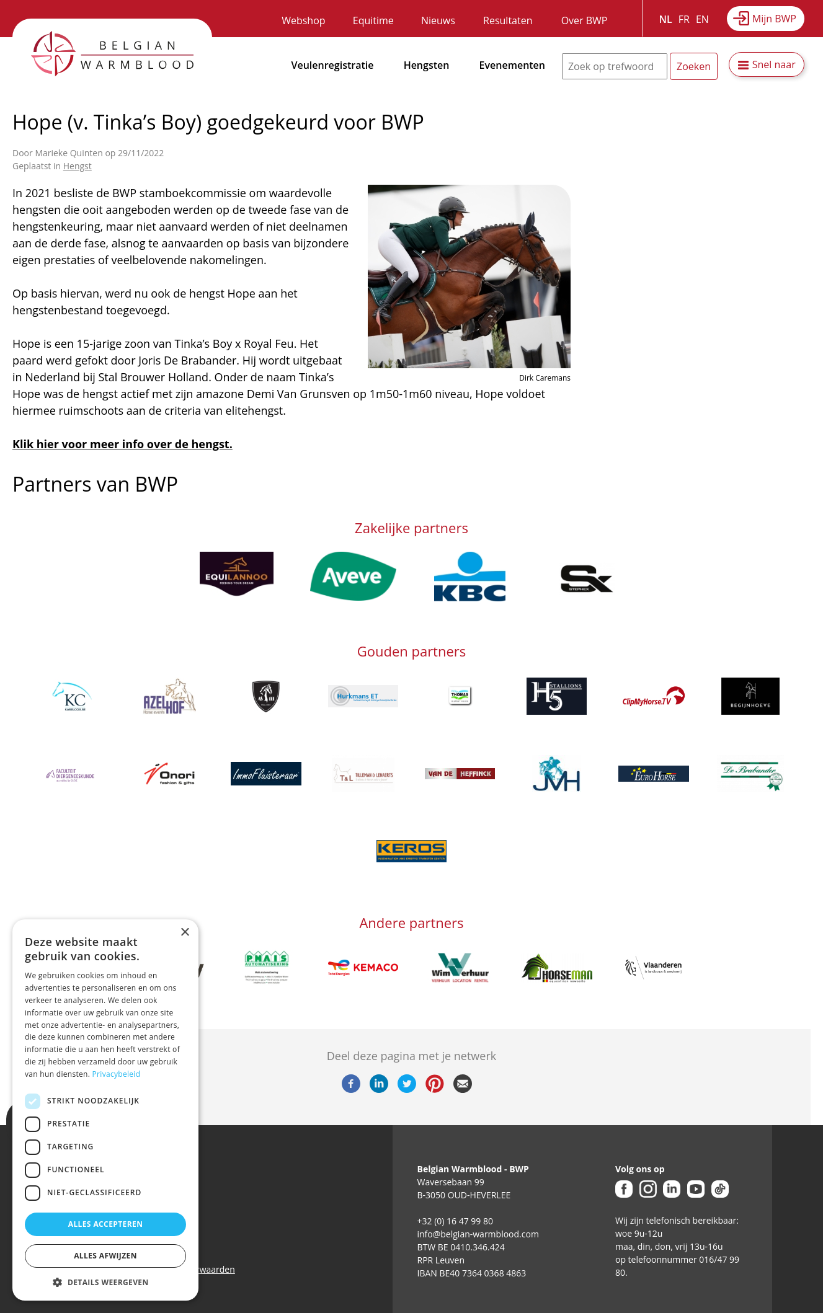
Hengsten (427, 65)
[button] (105, 1282)
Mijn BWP (774, 18)
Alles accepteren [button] (105, 1224)
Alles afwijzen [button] (105, 1255)
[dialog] (105, 1110)
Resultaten (507, 20)
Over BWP (584, 20)
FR (684, 19)
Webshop (303, 20)
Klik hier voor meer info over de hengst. (122, 443)
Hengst (77, 166)
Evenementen (512, 65)
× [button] (184, 932)
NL (665, 19)
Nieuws (438, 20)
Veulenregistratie (332, 65)
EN (702, 19)
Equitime (373, 20)
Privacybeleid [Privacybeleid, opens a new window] (116, 1074)
